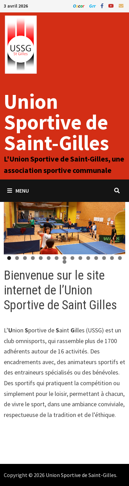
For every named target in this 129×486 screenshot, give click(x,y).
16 (64, 262)
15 (120, 258)
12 (96, 258)
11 (88, 258)
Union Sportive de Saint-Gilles (56, 122)
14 (112, 258)
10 (80, 258)
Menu (18, 190)
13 (104, 258)
